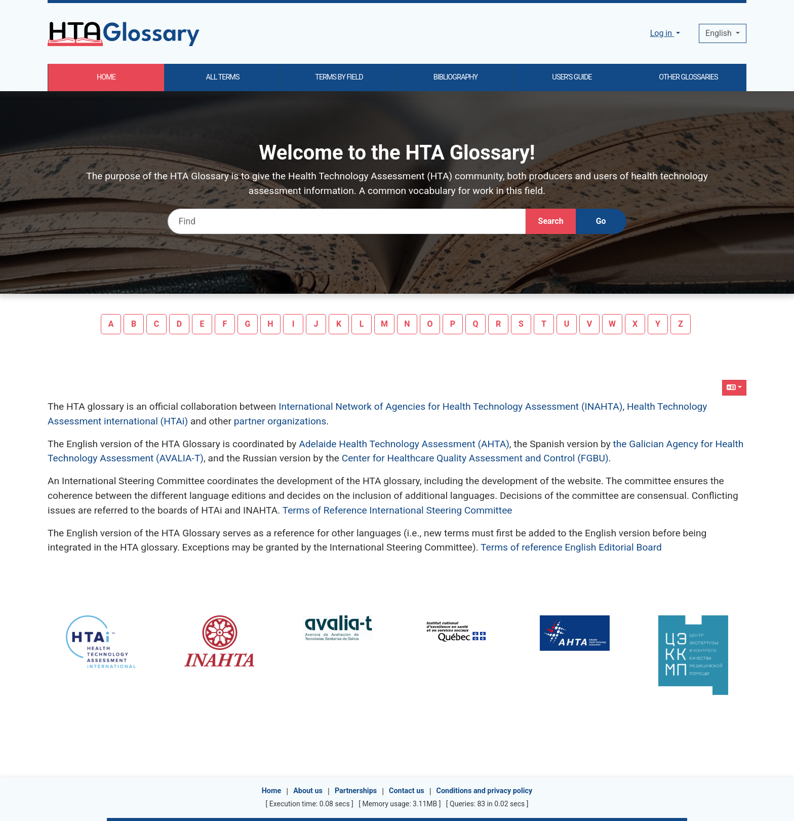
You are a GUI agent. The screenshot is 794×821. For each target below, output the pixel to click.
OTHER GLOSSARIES (688, 77)
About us (308, 791)
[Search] (551, 221)
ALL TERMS (223, 77)
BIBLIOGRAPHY (455, 77)
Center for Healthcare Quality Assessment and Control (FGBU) (475, 458)
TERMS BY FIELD (339, 77)
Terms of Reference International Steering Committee (397, 510)
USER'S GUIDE (571, 77)
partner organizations (280, 421)
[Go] (601, 221)
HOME (106, 77)
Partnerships (356, 791)
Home (272, 791)
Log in (662, 33)
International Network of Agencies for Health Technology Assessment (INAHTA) (450, 406)
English (719, 33)
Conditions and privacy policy (484, 791)
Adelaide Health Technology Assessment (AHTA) (404, 444)
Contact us (406, 791)
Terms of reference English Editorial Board (571, 547)
